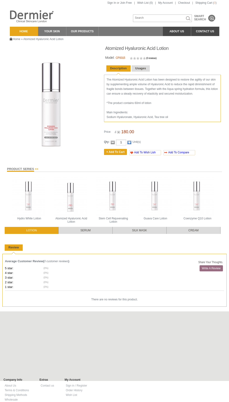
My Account (165, 2)
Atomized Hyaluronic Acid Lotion (43, 39)
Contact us (47, 385)
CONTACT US (205, 31)
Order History (74, 390)
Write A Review (211, 268)
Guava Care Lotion (155, 218)
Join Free (126, 2)
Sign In (111, 2)
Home (16, 39)
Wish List (71, 395)
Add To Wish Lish (145, 152)
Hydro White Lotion (29, 218)
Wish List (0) (145, 2)
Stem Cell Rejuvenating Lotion (113, 220)
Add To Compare (178, 152)
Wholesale (11, 399)
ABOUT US (176, 31)
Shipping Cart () (206, 2)
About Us (10, 385)
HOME (24, 31)
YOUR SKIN (52, 31)
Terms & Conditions (17, 390)
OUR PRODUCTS (82, 31)
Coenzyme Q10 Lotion (197, 218)
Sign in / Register (76, 385)
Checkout (184, 2)
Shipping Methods (16, 395)
